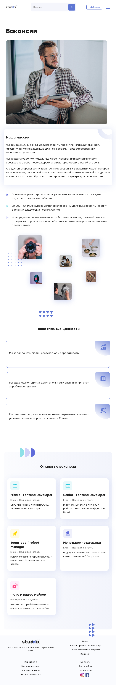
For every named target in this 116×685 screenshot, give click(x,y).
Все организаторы (30, 666)
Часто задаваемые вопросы (85, 650)
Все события (30, 662)
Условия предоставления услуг (85, 646)
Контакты (85, 662)
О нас (85, 641)
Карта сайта (85, 666)
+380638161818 (85, 670)
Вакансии (85, 654)
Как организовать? (30, 675)
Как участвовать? (31, 670)
